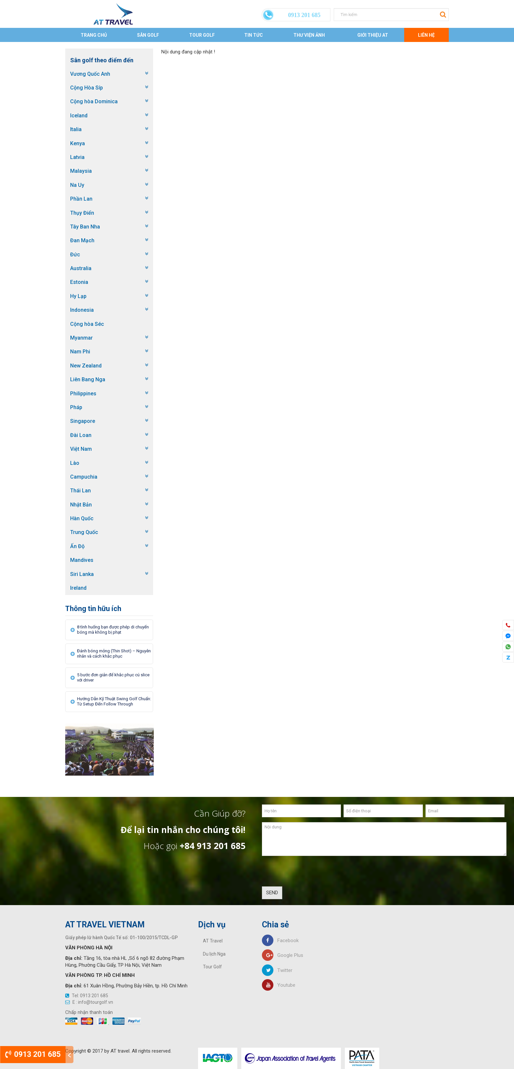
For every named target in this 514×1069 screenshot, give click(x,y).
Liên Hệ (426, 35)
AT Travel (213, 940)
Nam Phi (80, 351)
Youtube (278, 985)
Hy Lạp (78, 296)
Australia (80, 268)
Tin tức (253, 35)
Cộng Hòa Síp (86, 88)
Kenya (77, 143)
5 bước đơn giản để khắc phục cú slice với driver (113, 677)
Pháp (76, 407)
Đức (75, 254)
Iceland (79, 115)
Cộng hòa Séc (87, 324)
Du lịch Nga (214, 954)
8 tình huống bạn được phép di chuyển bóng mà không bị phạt (113, 629)
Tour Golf (202, 35)
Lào (74, 463)
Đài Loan (80, 435)
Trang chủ (94, 35)
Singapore (82, 421)
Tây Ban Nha (85, 227)
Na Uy (77, 185)
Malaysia (81, 171)
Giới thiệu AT (372, 35)
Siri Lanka (82, 574)
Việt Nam (81, 449)
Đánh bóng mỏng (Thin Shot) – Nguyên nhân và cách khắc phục (114, 653)
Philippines (83, 393)
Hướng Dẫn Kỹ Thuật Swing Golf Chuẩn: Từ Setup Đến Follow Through (114, 701)
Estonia (79, 282)
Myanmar (81, 338)
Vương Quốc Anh (90, 74)
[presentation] (312, 873)
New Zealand (86, 366)
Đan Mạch (82, 240)
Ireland (78, 588)
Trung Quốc (84, 532)
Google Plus (282, 955)
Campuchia (83, 477)
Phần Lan (81, 199)
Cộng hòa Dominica (94, 101)
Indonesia (82, 310)
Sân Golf (148, 35)
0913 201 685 (33, 1054)
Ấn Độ (77, 546)
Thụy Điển (82, 213)
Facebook (280, 940)
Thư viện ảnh (309, 35)
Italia (76, 129)
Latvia (77, 157)
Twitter (277, 970)
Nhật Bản (81, 505)
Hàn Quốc (81, 518)
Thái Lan (80, 490)
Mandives (81, 560)
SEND (272, 893)
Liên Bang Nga (87, 379)
